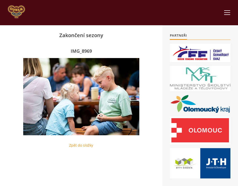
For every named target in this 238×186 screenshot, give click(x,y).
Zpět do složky (81, 145)
